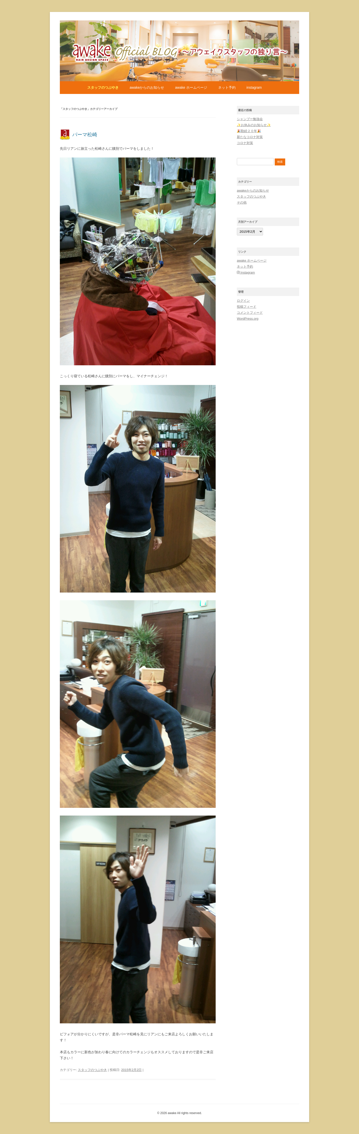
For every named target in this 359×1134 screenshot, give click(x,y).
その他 (242, 202)
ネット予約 (227, 87)
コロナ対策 (245, 143)
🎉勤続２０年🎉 (249, 131)
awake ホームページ (191, 87)
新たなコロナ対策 (250, 137)
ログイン (243, 300)
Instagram (254, 87)
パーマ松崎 (84, 134)
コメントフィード (250, 312)
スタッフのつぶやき (103, 87)
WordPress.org (247, 318)
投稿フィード (246, 306)
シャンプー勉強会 (250, 119)
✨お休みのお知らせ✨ (254, 125)
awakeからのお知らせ (147, 87)
